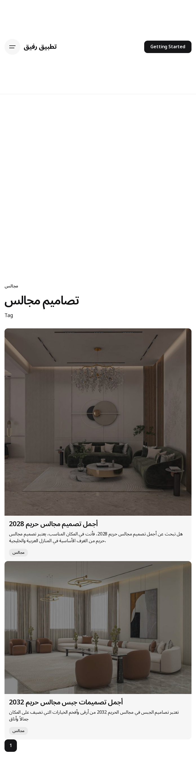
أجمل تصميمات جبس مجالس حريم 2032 (66, 702)
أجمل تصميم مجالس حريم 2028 (53, 524)
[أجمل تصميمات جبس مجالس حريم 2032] (98, 627)
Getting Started (167, 46)
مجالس (11, 286)
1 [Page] (11, 745)
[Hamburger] (12, 47)
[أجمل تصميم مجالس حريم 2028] (98, 422)
